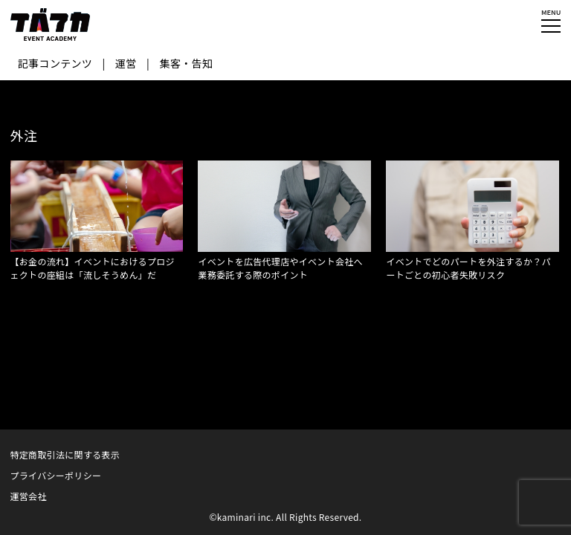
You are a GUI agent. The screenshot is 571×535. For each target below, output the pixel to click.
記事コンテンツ (55, 63)
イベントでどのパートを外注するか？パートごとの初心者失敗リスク (468, 268)
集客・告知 (186, 63)
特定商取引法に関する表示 (65, 454)
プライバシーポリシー (56, 475)
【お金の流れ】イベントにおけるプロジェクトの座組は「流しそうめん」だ (92, 268)
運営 (126, 63)
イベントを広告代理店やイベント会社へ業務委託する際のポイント (280, 268)
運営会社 (28, 496)
